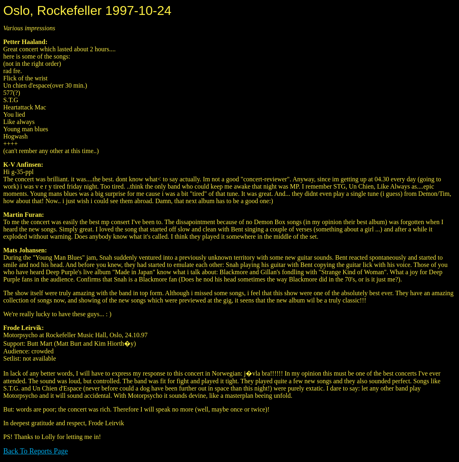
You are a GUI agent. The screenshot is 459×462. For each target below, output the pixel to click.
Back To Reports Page (35, 451)
